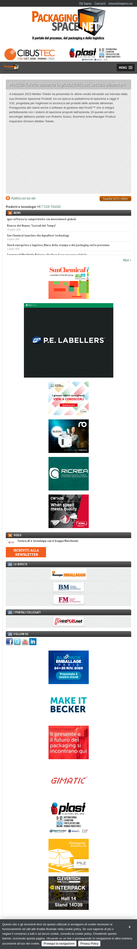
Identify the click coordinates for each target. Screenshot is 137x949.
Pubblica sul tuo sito (23, 198)
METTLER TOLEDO (49, 206)
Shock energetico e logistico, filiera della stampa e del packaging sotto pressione (58, 248)
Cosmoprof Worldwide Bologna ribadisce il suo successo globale (47, 258)
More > (127, 260)
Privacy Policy (89, 943)
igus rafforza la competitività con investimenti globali (41, 219)
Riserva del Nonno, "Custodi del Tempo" (31, 228)
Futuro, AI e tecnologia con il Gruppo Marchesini (42, 541)
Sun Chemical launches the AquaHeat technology (38, 238)
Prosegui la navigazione (59, 943)
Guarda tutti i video (115, 198)
